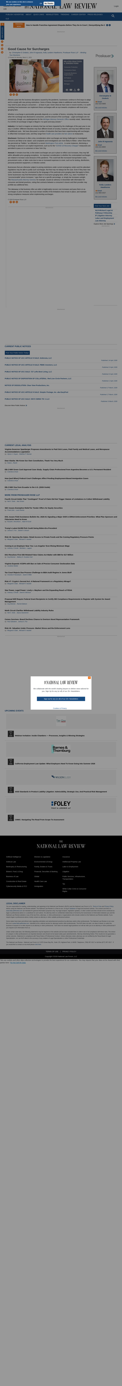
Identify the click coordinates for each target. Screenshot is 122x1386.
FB (52, 704)
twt (56, 704)
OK (41, 3)
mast (59, 704)
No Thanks (49, 3)
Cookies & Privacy (60, 708)
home (65, 704)
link (62, 704)
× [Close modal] (89, 678)
